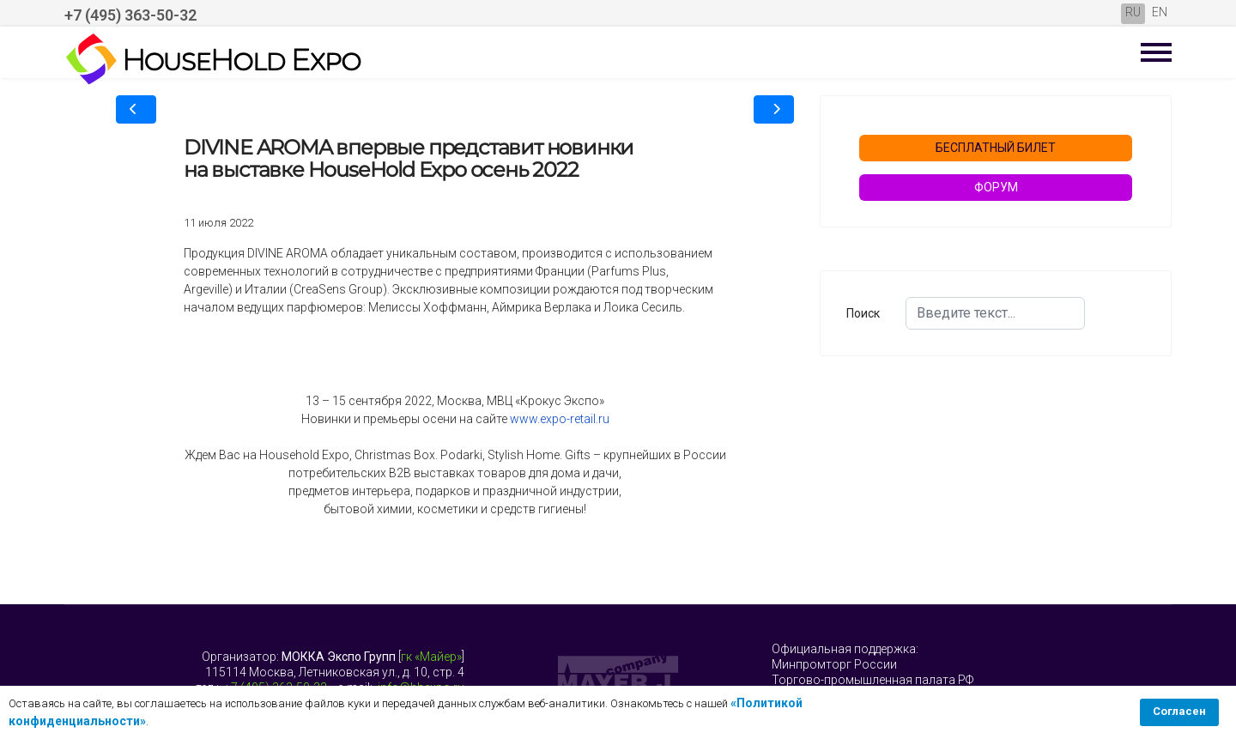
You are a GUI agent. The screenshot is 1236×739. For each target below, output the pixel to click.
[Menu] (1156, 52)
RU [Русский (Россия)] (1133, 12)
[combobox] (995, 313)
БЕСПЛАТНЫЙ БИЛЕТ (996, 147)
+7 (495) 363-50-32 (130, 15)
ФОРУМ (996, 187)
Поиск (863, 313)
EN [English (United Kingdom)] (1159, 12)
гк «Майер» (431, 656)
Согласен (1179, 711)
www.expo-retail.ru (559, 419)
